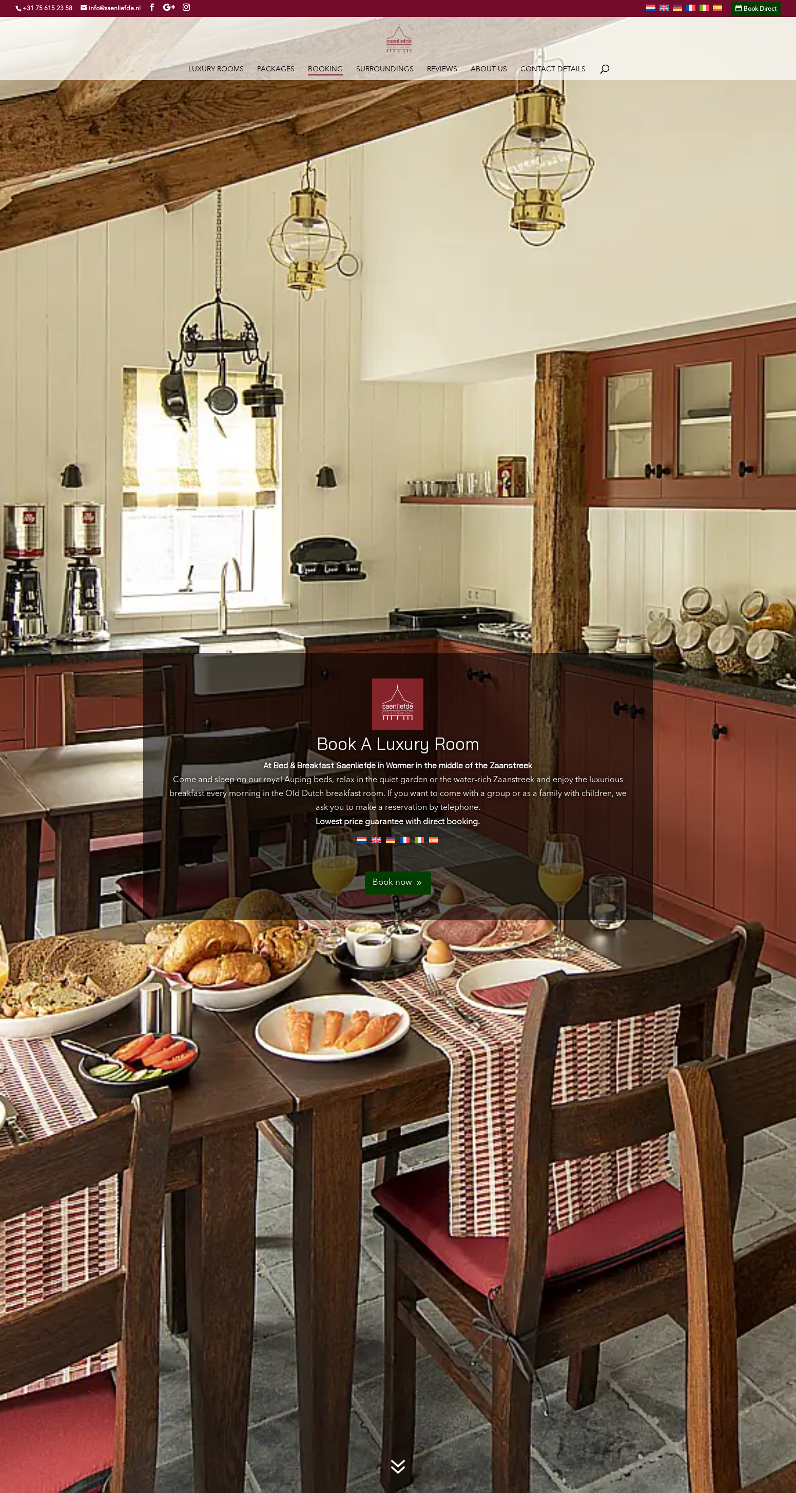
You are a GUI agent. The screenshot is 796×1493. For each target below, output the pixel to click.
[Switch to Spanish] (717, 11)
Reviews (442, 69)
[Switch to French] (690, 11)
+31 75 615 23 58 (47, 9)
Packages (276, 69)
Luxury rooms (216, 69)
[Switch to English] (376, 840)
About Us (489, 69)
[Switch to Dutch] (650, 11)
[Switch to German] (677, 11)
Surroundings (385, 69)
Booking (325, 69)
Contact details (553, 69)
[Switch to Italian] (704, 11)
